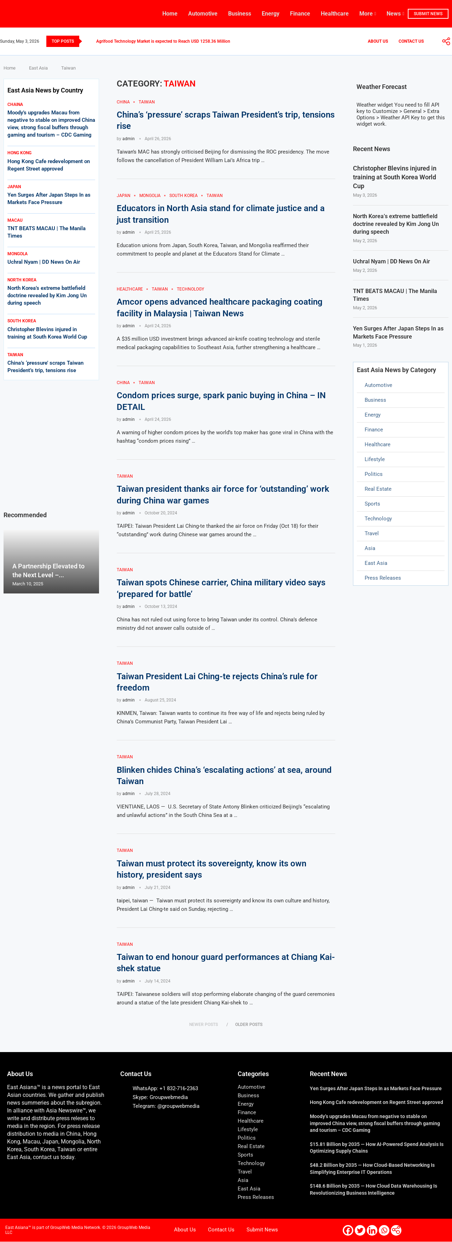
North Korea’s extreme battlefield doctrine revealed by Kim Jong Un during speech (396, 224)
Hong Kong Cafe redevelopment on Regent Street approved (376, 1102)
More (366, 13)
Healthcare (335, 13)
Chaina (15, 104)
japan (14, 186)
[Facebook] (348, 1230)
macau (15, 220)
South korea (21, 320)
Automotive (203, 13)
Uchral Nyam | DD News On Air (391, 261)
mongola (17, 253)
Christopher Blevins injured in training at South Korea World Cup (394, 177)
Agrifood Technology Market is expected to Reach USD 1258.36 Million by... (167, 41)
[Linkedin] (372, 1230)
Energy (270, 13)
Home (170, 13)
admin (128, 138)
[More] (446, 41)
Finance (300, 13)
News (394, 13)
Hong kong (19, 152)
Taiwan (15, 354)
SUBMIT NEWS (428, 13)
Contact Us (411, 41)
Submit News (262, 1230)
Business (239, 13)
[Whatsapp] (384, 1230)
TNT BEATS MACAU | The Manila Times (395, 295)
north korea (21, 279)
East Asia (38, 68)
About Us (378, 41)
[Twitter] (360, 1230)
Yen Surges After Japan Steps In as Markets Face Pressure (398, 333)
